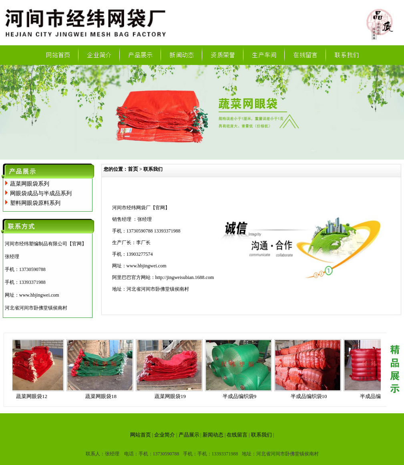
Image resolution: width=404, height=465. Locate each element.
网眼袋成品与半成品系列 (41, 193)
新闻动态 (213, 435)
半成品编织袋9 (241, 396)
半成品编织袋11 (380, 396)
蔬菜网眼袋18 (102, 396)
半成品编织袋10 (310, 396)
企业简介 (164, 435)
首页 (133, 169)
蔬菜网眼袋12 (33, 396)
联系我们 (261, 435)
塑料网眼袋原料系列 (35, 203)
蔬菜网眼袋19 (171, 396)
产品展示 (189, 435)
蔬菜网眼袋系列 (29, 184)
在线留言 (237, 435)
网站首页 (140, 435)
